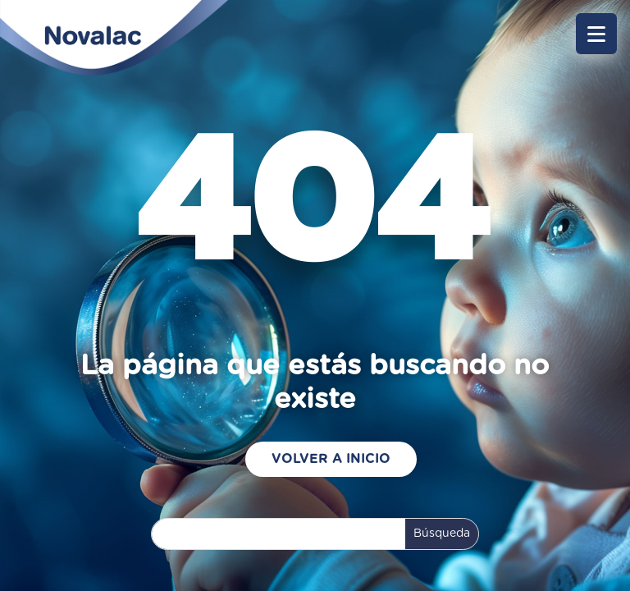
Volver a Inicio (331, 458)
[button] (596, 33)
